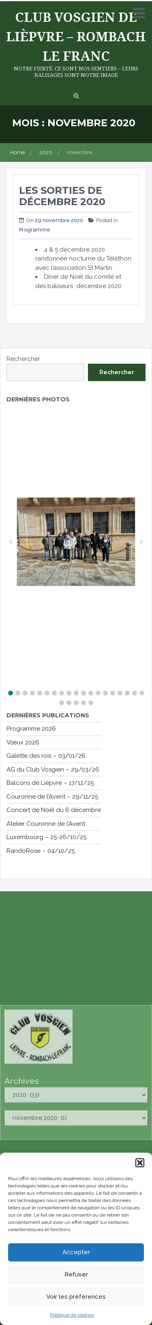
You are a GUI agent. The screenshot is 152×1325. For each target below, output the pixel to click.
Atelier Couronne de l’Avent (45, 823)
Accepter (76, 1253)
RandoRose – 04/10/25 (40, 850)
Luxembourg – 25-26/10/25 (46, 837)
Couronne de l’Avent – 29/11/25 (52, 796)
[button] (140, 1164)
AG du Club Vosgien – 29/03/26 (52, 769)
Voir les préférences (76, 1298)
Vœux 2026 (22, 742)
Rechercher (23, 359)
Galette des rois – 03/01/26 (46, 755)
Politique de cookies (72, 1316)
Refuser (76, 1276)
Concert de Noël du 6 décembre (53, 810)
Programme (34, 230)
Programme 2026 (31, 728)
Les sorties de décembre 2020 (62, 196)
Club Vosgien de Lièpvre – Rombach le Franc (76, 36)
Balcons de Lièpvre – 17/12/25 (50, 783)
